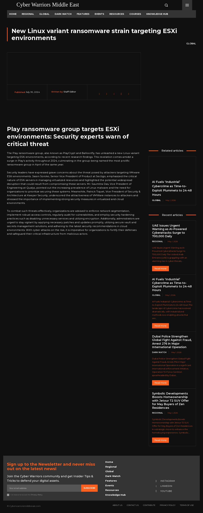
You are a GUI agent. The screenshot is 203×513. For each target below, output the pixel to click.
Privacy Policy (37, 494)
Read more (160, 268)
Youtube (166, 491)
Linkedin (166, 486)
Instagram (167, 480)
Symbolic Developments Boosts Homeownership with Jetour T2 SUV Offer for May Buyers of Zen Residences (171, 401)
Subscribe (89, 488)
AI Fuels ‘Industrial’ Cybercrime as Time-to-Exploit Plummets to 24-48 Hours (172, 285)
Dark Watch (159, 352)
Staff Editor (70, 91)
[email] (44, 488)
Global (191, 43)
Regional (157, 241)
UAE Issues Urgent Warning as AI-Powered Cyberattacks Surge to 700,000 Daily (169, 231)
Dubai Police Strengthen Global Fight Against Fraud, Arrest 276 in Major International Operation (172, 342)
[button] (162, 5)
